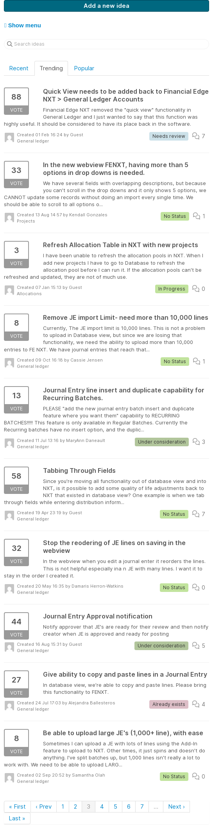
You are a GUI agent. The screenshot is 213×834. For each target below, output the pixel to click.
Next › (176, 806)
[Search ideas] (106, 44)
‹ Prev (44, 806)
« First (17, 806)
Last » (17, 818)
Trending (51, 68)
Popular (84, 68)
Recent (19, 68)
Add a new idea (106, 5)
